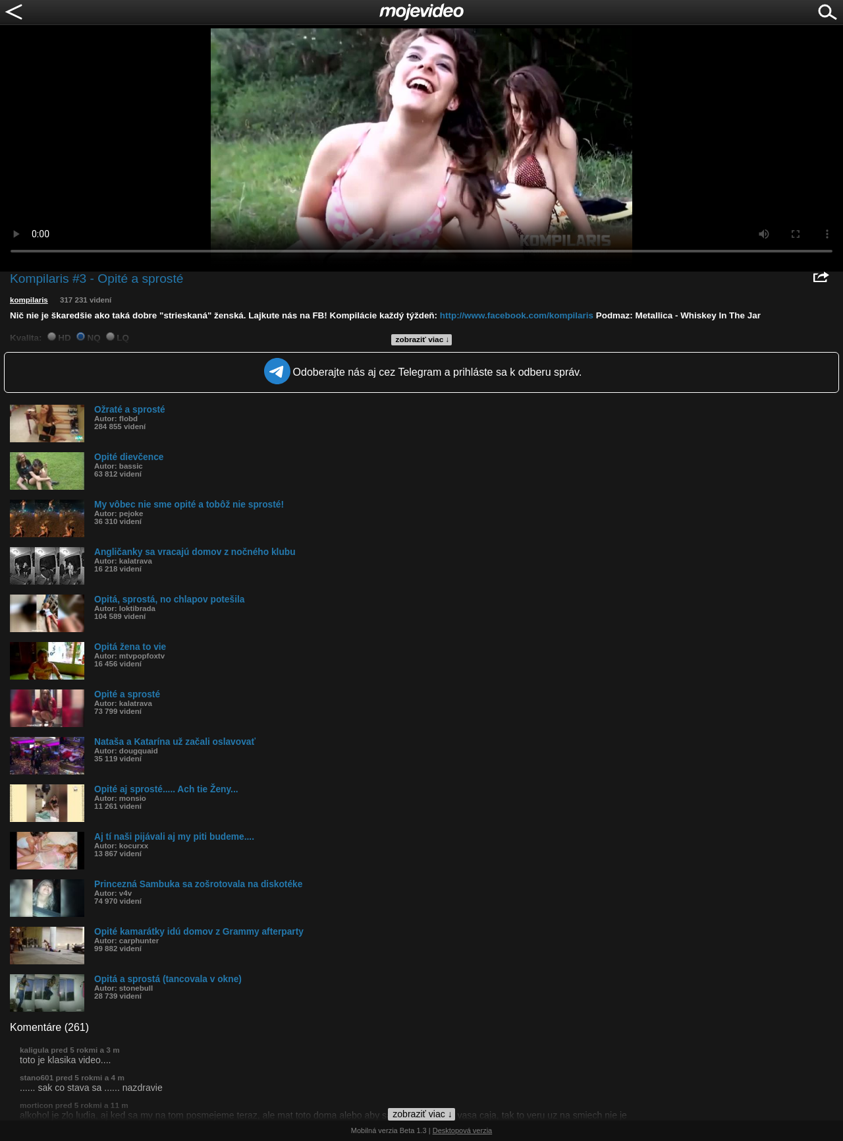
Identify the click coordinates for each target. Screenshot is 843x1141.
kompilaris (29, 300)
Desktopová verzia (463, 1130)
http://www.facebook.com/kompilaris (516, 315)
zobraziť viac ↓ (423, 339)
